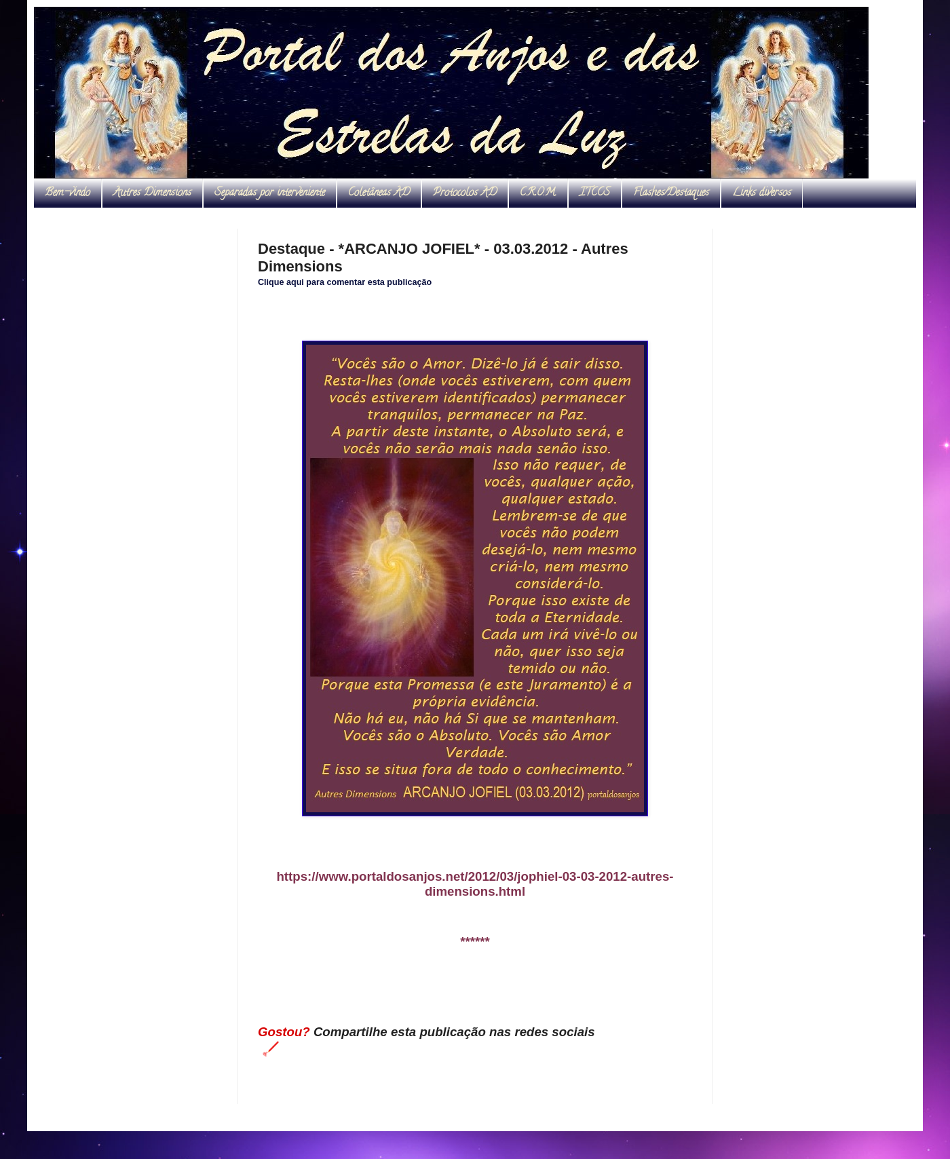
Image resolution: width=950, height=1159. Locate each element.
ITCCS (595, 193)
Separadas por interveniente (269, 193)
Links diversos (761, 193)
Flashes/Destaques (671, 193)
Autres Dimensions (152, 193)
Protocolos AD (465, 193)
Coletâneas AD (379, 193)
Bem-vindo (67, 193)
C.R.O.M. (538, 193)
